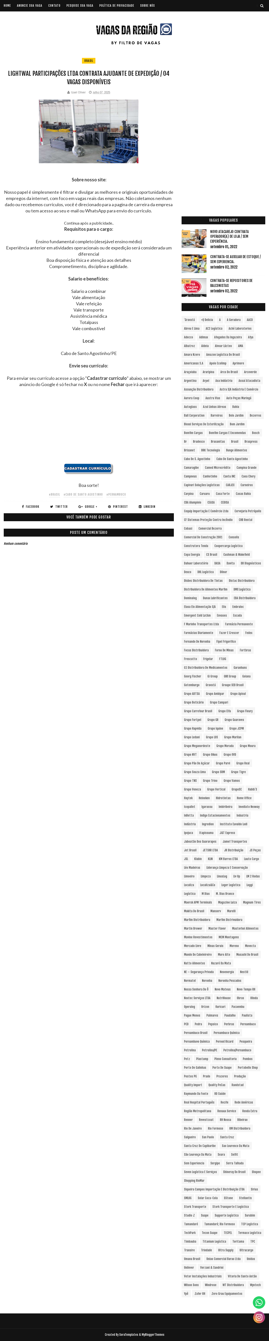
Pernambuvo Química (197, 1041)
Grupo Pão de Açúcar (197, 763)
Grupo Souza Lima (195, 772)
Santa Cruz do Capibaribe (200, 1146)
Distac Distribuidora (242, 581)
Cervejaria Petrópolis (248, 511)
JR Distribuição (233, 850)
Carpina (189, 494)
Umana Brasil (192, 1259)
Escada (237, 615)
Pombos (248, 1059)
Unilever (189, 1267)
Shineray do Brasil (234, 1172)
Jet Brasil (190, 850)
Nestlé (244, 972)
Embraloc (238, 607)
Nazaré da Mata (221, 963)
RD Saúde (220, 1094)
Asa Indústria (223, 381)
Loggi (250, 885)
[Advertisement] (89, 428)
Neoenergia (227, 972)
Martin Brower (193, 928)
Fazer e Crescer (229, 633)
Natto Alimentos (194, 963)
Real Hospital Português (199, 1102)
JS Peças (255, 850)
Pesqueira (246, 1041)
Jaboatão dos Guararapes (200, 841)
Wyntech (255, 1285)
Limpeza (206, 876)
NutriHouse (224, 998)
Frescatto (190, 659)
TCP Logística (249, 1224)
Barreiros (217, 415)
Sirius (254, 1189)
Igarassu (207, 807)
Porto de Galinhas (195, 1067)
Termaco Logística (249, 1233)
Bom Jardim (237, 424)
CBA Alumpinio (192, 502)
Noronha (207, 981)
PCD (186, 1024)
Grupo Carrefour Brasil (198, 711)
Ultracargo (246, 1250)
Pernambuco (248, 1024)
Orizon (205, 1007)
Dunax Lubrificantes (215, 598)
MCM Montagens (229, 937)
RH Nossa (225, 1120)
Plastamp (202, 1059)
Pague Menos (192, 1015)
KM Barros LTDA (228, 859)
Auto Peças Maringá (238, 398)
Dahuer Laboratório (196, 563)
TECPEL (228, 1233)
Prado (206, 1076)
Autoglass (190, 407)
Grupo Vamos (232, 781)
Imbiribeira (225, 807)
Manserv (215, 911)
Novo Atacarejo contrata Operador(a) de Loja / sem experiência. (229, 236)
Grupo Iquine (215, 728)
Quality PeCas (216, 1085)
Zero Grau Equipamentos (226, 1294)
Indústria (190, 824)
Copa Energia (192, 554)
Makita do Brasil (194, 911)
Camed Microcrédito (217, 468)
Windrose (210, 1285)
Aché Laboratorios (240, 328)
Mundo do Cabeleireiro (198, 954)
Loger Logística (230, 885)
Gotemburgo (192, 685)
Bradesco (199, 441)
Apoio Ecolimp (217, 363)
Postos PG (190, 1076)
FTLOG (222, 659)
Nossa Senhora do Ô (196, 989)
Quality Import (193, 1085)
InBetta (189, 815)
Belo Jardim (236, 415)
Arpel (206, 381)
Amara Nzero (192, 354)
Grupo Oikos (210, 754)
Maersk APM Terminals (198, 902)
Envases (222, 615)
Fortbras (245, 650)
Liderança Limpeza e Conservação (227, 867)
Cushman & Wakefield (236, 554)
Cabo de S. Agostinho (197, 459)
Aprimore (238, 363)
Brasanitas (218, 441)
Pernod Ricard (224, 1041)
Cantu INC (229, 476)
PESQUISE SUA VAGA (80, 5)
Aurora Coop (191, 398)
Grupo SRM (218, 772)
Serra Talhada (235, 1163)
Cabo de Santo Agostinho (232, 459)
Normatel (190, 981)
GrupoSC (237, 789)
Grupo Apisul (238, 694)
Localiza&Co (207, 885)
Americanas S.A (193, 363)
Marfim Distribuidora (197, 920)
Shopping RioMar (194, 1181)
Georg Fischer (192, 676)
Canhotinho (210, 476)
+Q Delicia (207, 320)
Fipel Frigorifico (226, 641)
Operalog (189, 1007)
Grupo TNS (190, 781)
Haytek (188, 798)
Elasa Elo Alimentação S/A (200, 607)
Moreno (234, 946)
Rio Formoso (215, 1128)
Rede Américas (244, 1102)
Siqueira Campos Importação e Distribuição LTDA (214, 1189)
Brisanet (189, 450)
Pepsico (213, 1024)
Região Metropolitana (197, 1111)
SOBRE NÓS (147, 5)
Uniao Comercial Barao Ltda (223, 1259)
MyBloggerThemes (153, 1335)
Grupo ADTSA (192, 694)
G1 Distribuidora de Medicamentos (205, 668)
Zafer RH (200, 1294)
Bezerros (255, 415)
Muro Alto (224, 954)
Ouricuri (220, 1007)
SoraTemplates (128, 1335)
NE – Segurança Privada (199, 972)
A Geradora (234, 320)
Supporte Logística (227, 1215)
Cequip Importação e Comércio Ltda (206, 511)
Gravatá (211, 685)
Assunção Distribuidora (198, 389)
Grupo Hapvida (193, 728)
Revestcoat (206, 1120)
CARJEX (230, 485)
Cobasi (188, 528)
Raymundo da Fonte (196, 1094)
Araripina (208, 372)
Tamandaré (191, 1224)
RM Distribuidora (239, 1128)
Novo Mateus (223, 989)
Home (7, 5)
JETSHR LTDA (210, 850)
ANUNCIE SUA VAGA (29, 5)
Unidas (251, 1259)
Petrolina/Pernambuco (237, 1050)
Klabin (198, 859)
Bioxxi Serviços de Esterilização (204, 424)
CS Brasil (211, 554)
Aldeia (205, 346)
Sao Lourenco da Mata (235, 1146)
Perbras (229, 1024)
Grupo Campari (219, 702)
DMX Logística (242, 589)
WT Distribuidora (233, 1285)
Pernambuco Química (227, 1033)
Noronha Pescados (229, 981)
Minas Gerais (215, 946)
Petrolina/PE (209, 1050)
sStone (228, 1198)
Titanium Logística (214, 1241)
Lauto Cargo (251, 859)
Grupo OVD (230, 754)
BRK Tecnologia (210, 450)
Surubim (250, 1215)
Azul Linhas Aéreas (214, 407)
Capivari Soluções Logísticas (202, 485)
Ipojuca (188, 833)
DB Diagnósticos (251, 563)
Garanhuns (240, 668)
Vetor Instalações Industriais (203, 1276)
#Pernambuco (116, 494)
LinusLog (222, 876)
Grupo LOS (212, 737)
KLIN (210, 859)
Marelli (231, 911)
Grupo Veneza (192, 789)
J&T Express (227, 833)
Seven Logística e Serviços (200, 1172)
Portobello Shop (248, 1067)
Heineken (204, 798)
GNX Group (230, 676)
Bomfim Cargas (193, 433)
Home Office (244, 798)
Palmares (212, 1015)
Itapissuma (206, 833)
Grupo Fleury (245, 711)
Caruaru (205, 494)
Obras (240, 998)
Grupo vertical (216, 789)
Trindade (206, 1250)
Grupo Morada (225, 746)
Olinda (254, 998)
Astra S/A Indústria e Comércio (239, 389)
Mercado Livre (192, 946)
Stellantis (245, 1198)
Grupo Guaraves (234, 720)
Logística (190, 894)
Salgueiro (190, 1137)
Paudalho (230, 1015)
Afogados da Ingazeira (228, 337)
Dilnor (223, 572)
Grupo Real (243, 763)
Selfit (234, 1154)
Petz (187, 1059)
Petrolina (190, 1050)
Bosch (256, 433)
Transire (189, 1250)
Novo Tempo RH (246, 989)
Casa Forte (223, 494)
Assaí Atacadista (249, 381)
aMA (240, 346)
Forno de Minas (224, 650)
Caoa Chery (248, 476)
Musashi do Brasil (247, 954)
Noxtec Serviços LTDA (197, 998)
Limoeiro (189, 876)
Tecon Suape (209, 1233)
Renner (188, 1120)
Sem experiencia (194, 1163)
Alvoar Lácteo (223, 346)
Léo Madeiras (192, 867)
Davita (231, 563)
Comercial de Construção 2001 (203, 537)
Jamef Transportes (235, 841)
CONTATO (54, 5)
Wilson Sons (191, 1285)
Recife (224, 1102)
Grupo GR (212, 720)
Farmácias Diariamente (198, 633)
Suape (204, 1215)
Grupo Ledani (192, 737)
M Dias (206, 894)
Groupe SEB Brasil (233, 685)
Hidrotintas (223, 798)
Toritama (238, 1241)
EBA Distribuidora (245, 598)
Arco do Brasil (229, 372)
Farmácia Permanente (239, 624)
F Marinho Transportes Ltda (201, 624)
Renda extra (249, 1111)
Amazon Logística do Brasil (223, 354)
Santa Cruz (227, 1137)
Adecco (188, 337)
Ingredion (208, 824)
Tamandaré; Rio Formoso (219, 1224)
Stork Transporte (195, 1207)
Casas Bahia (243, 494)
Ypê (186, 1294)
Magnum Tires (252, 902)
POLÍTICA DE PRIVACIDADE (116, 5)
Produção (240, 1076)
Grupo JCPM (236, 728)
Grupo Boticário (194, 702)
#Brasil (54, 494)
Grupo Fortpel (192, 720)
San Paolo (208, 1137)
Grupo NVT (190, 754)
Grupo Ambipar (215, 694)
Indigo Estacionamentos (215, 815)
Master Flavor (217, 928)
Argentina (190, 381)
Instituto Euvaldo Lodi (233, 824)
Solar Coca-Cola (208, 1198)
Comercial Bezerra (210, 528)
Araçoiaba (190, 372)
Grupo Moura (248, 746)
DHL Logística (206, 572)
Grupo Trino (210, 781)
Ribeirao (242, 1120)
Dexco (187, 572)
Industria (242, 815)
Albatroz (189, 346)
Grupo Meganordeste (197, 746)
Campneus (190, 476)
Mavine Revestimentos (198, 937)
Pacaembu (238, 1007)
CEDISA (225, 502)
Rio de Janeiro (193, 1128)
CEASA (211, 502)
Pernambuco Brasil (195, 1033)
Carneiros (247, 485)
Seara (221, 1154)
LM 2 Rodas (253, 876)
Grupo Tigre (238, 772)
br (185, 441)
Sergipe (215, 1163)
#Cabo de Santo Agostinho (83, 494)
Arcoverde (250, 372)
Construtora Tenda (196, 546)
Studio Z (189, 1215)
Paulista (247, 1015)
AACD (250, 320)
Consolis (234, 537)
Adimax (203, 337)
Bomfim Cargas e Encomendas (227, 433)
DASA (217, 563)
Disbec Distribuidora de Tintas (203, 581)
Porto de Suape (222, 1067)
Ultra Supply (225, 1250)
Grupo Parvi (223, 763)
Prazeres (222, 1076)
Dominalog (190, 598)
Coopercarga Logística (228, 546)
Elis (224, 607)
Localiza (189, 885)
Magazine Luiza (227, 902)
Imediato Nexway (249, 807)
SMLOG (188, 1198)
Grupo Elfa (224, 711)
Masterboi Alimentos (245, 928)
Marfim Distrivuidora (229, 920)
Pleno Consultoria (225, 1059)
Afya (250, 337)
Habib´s (252, 789)
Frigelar (208, 659)
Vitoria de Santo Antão (242, 1276)
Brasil (88, 61)
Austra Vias (212, 398)
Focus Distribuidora (196, 650)
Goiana (246, 676)
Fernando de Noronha (197, 641)
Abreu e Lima (192, 328)
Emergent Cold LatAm (197, 615)
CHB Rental (245, 520)
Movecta (250, 946)
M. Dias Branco (225, 894)
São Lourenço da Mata (197, 1154)
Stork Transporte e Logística (230, 1207)
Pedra (198, 1024)
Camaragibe (191, 468)
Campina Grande (247, 468)
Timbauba (190, 1241)
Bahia (235, 407)
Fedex (248, 633)
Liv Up (236, 876)
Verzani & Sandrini (211, 1267)
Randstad (238, 1085)
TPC (252, 1241)
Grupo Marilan (232, 737)
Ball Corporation (194, 415)
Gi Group (212, 676)
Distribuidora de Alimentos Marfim (205, 589)
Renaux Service (226, 1111)
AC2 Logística (214, 328)
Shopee (256, 1172)
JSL (186, 859)
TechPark (190, 1233)
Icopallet (189, 807)
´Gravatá (189, 320)
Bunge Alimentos (236, 450)
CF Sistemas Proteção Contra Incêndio (208, 520)
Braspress (251, 441)
